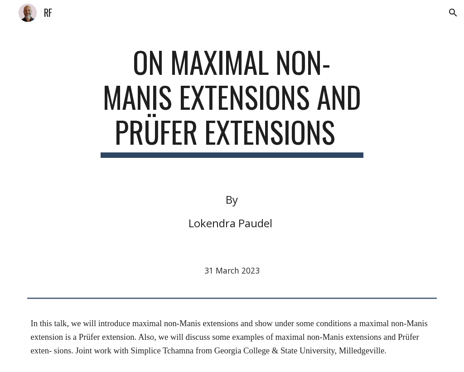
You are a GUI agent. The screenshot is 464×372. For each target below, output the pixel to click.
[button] (453, 13)
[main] (232, 101)
